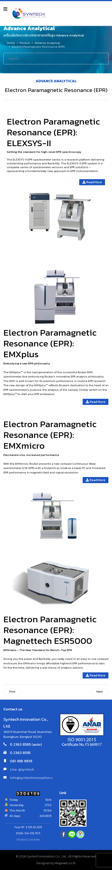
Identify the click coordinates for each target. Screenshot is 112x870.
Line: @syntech (22, 769)
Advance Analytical (56, 81)
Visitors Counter (28, 839)
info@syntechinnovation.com (34, 777)
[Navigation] (5, 8)
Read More (92, 182)
